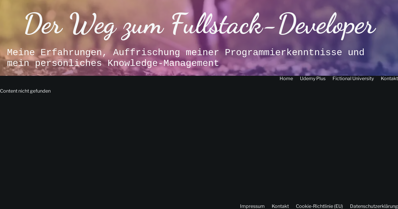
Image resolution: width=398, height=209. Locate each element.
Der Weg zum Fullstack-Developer (199, 23)
